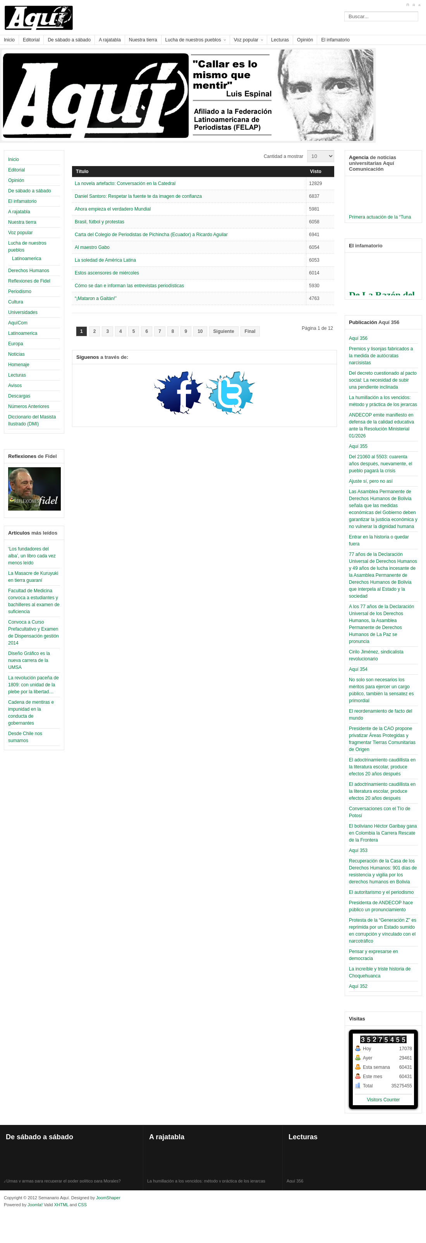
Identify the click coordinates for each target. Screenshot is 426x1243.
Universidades (23, 312)
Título (82, 171)
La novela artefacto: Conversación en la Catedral (125, 183)
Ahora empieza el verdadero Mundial (113, 209)
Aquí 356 (358, 338)
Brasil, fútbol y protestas (99, 222)
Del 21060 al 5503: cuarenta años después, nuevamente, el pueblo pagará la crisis (380, 463)
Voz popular (20, 232)
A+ (408, 5)
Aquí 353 (358, 850)
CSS (82, 1204)
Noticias (16, 354)
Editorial (16, 170)
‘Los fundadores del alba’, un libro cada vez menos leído (32, 556)
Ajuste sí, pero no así (371, 481)
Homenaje (18, 364)
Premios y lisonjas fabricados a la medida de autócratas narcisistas (381, 355)
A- (419, 5)
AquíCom (17, 323)
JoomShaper (108, 1197)
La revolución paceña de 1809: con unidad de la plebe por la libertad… (33, 684)
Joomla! (34, 1204)
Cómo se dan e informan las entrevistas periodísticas (129, 285)
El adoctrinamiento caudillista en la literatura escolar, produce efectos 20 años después (382, 767)
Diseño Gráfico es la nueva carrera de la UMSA (29, 660)
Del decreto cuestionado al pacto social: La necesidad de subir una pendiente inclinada (383, 380)
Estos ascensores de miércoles (107, 273)
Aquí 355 (358, 446)
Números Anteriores (28, 406)
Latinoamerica (26, 258)
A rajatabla (19, 211)
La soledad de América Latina (105, 260)
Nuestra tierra (22, 222)
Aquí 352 (358, 986)
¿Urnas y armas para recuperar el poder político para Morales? (62, 1182)
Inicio (13, 159)
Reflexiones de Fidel (29, 281)
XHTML (61, 1204)
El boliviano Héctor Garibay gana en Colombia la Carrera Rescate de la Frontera (383, 833)
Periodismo (19, 291)
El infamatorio (22, 201)
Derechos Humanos (28, 270)
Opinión (16, 180)
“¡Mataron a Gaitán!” (96, 298)
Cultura (15, 302)
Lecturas (17, 375)
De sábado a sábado (29, 191)
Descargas (19, 396)
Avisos (15, 385)
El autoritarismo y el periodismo (381, 892)
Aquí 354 (358, 669)
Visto (315, 171)
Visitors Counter (383, 1099)
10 (200, 331)
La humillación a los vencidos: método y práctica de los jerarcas (206, 1182)
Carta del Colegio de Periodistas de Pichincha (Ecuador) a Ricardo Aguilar (151, 234)
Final (250, 331)
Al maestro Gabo (92, 247)
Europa (15, 343)
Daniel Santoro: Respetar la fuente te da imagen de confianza (138, 196)
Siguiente (223, 331)
